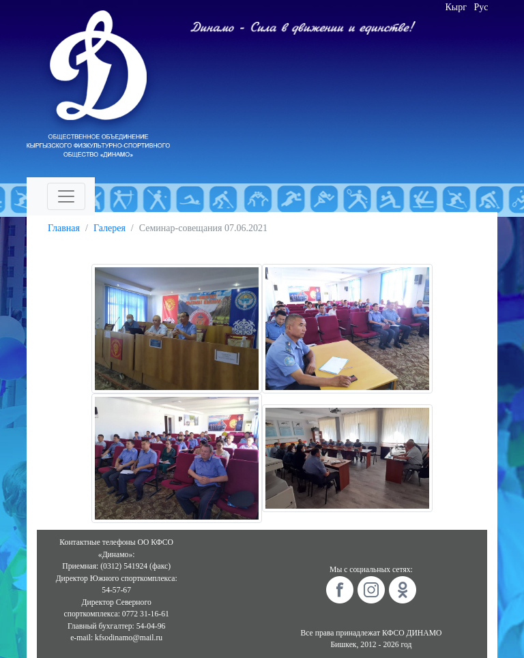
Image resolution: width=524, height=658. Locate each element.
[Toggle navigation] (66, 196)
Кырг (456, 7)
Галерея (109, 228)
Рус (481, 7)
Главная (64, 228)
